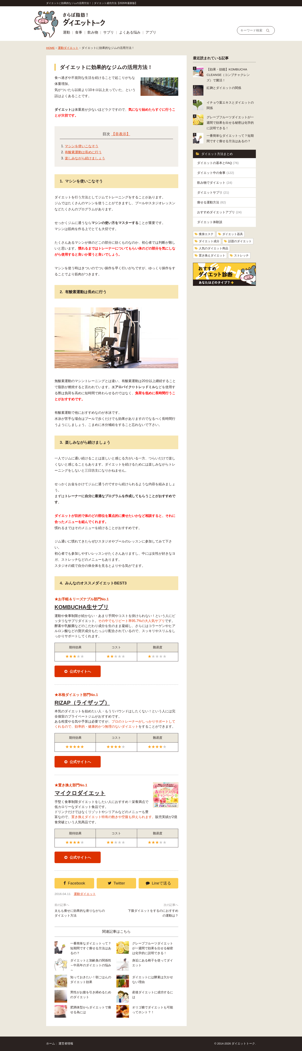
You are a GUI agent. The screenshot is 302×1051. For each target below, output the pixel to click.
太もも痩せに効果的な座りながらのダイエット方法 (80, 913)
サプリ (108, 32)
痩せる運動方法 (211, 202)
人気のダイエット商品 (213, 248)
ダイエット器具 (232, 234)
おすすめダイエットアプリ (219, 212)
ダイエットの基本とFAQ (218, 163)
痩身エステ (206, 234)
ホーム (50, 1043)
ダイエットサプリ (213, 192)
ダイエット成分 (209, 241)
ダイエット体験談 (209, 222)
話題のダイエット (240, 241)
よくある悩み (130, 32)
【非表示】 (120, 134)
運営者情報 (66, 1043)
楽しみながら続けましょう (85, 158)
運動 (66, 32)
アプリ (151, 32)
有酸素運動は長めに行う (83, 152)
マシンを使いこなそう (81, 146)
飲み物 (92, 32)
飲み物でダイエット (214, 182)
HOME (50, 47)
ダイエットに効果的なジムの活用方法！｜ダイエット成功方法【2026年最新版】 (91, 3)
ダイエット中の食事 (215, 172)
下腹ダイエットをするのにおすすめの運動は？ (153, 913)
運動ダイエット (68, 47)
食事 (78, 32)
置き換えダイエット (212, 255)
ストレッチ (241, 255)
